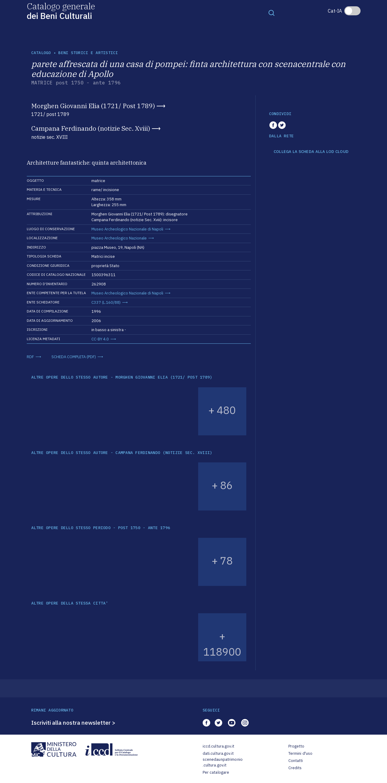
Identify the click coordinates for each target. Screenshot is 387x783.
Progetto (296, 746)
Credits (295, 767)
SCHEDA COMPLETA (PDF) (73, 356)
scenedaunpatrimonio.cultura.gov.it (223, 762)
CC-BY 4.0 (100, 339)
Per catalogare (216, 772)
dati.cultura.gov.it (218, 753)
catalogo (41, 52)
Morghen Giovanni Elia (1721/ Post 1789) (93, 106)
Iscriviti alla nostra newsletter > (73, 722)
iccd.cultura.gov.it (218, 746)
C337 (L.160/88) (106, 302)
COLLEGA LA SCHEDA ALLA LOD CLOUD (311, 151)
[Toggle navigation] (271, 12)
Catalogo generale (61, 11)
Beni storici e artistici (88, 52)
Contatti (295, 760)
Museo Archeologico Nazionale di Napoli (127, 229)
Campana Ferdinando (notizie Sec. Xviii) (90, 128)
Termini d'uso (300, 753)
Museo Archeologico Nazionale (119, 238)
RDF (30, 356)
